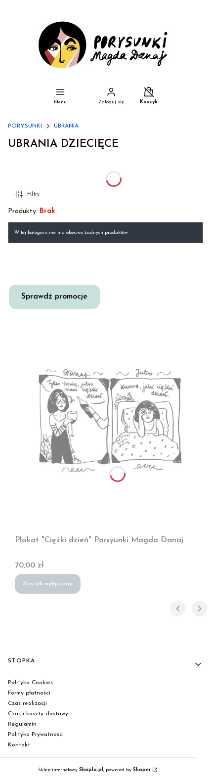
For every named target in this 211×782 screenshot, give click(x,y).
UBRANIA (66, 126)
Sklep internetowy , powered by (94, 770)
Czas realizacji (27, 703)
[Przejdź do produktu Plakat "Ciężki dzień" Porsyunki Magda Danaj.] (109, 420)
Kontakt (19, 745)
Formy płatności (29, 693)
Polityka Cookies (30, 683)
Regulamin (22, 724)
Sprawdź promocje (54, 297)
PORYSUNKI (25, 126)
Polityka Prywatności (36, 735)
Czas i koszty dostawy (38, 714)
